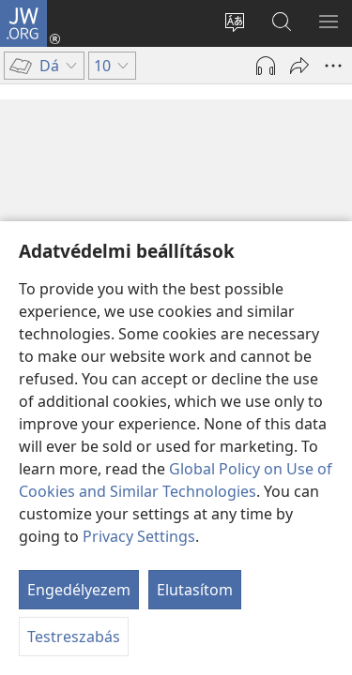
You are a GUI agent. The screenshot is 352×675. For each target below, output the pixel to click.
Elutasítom (195, 589)
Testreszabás (73, 636)
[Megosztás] (299, 65)
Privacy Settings (139, 536)
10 (36, 182)
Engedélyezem (78, 589)
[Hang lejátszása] (266, 65)
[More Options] (333, 65)
